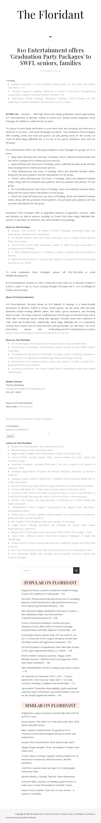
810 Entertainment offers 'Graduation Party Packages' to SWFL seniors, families (50, 56)
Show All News (13, 418)
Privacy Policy (67, 814)
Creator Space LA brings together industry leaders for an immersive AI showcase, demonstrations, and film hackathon (49, 759)
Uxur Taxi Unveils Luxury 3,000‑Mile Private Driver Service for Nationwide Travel (51, 550)
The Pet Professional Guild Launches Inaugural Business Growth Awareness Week (52, 485)
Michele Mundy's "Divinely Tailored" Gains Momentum (48, 776)
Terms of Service (51, 814)
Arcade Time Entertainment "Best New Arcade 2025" (37, 446)
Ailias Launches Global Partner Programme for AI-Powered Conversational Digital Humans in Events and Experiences (48, 734)
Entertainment (25, 406)
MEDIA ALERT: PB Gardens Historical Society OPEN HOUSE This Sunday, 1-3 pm (51, 532)
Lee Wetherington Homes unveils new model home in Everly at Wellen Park (48, 343)
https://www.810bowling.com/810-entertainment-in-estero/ (37, 332)
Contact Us (90, 814)
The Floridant (50, 14)
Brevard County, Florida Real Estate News (32, 450)
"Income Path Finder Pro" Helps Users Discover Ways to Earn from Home (48, 489)
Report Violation (44, 418)
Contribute (79, 814)
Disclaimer (28, 418)
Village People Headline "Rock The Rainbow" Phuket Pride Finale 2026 (46, 453)
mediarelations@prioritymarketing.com (25, 388)
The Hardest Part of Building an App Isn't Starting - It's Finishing (43, 521)
